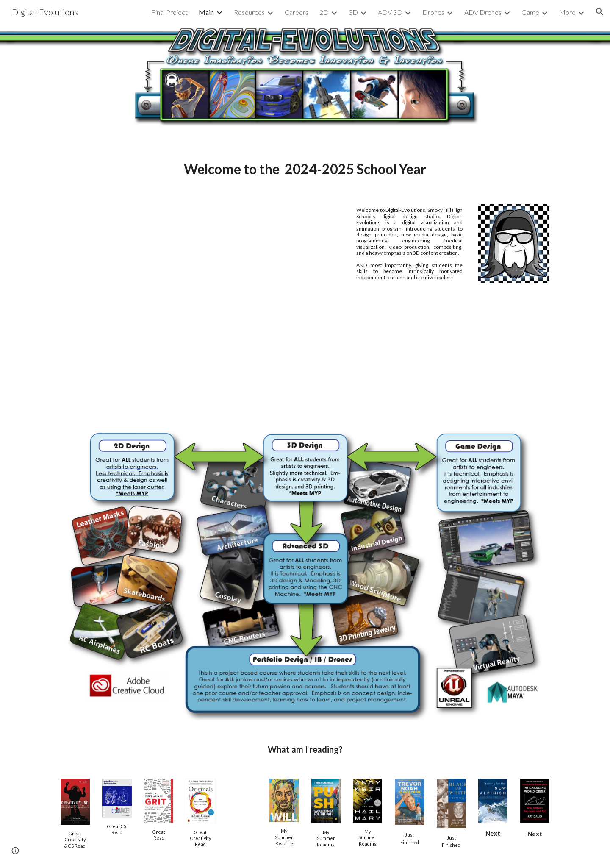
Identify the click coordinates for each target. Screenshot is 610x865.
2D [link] (324, 12)
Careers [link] (296, 12)
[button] (600, 12)
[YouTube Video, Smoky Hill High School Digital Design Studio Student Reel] (201, 304)
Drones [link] (433, 12)
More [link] (567, 12)
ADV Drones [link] (483, 12)
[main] (305, 169)
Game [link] (530, 12)
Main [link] (206, 12)
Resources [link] (249, 12)
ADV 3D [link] (390, 12)
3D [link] (353, 12)
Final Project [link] (169, 12)
